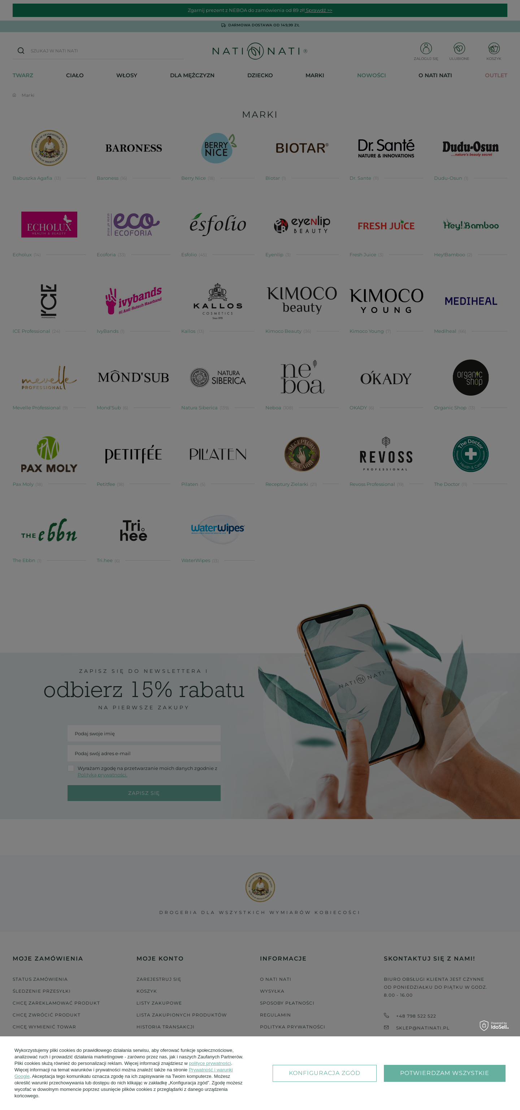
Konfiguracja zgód (324, 1073)
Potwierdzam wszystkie (444, 1073)
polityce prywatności (210, 1063)
